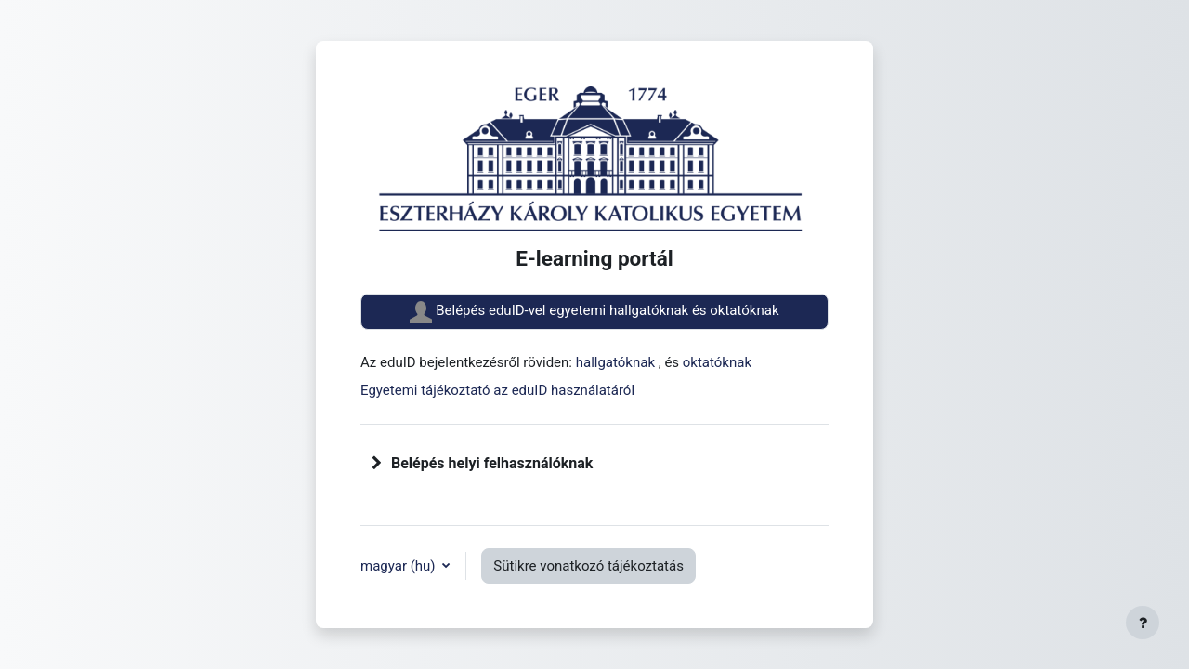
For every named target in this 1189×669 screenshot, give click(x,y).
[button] (377, 463)
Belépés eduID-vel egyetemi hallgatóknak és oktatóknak (594, 312)
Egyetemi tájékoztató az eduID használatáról (497, 390)
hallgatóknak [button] (617, 362)
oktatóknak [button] (717, 362)
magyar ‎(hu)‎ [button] (399, 566)
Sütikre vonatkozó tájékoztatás (588, 566)
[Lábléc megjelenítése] (1142, 622)
